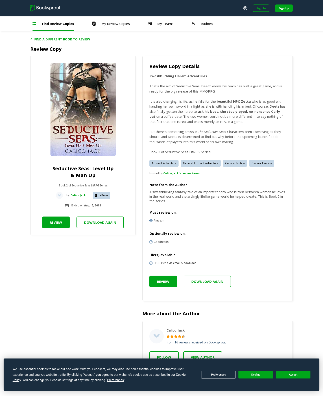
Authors (202, 23)
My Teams (161, 23)
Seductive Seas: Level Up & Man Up (82, 171)
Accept (293, 374)
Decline (255, 374)
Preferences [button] (115, 380)
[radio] (168, 336)
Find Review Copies (53, 23)
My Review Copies (111, 23)
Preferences (218, 374)
